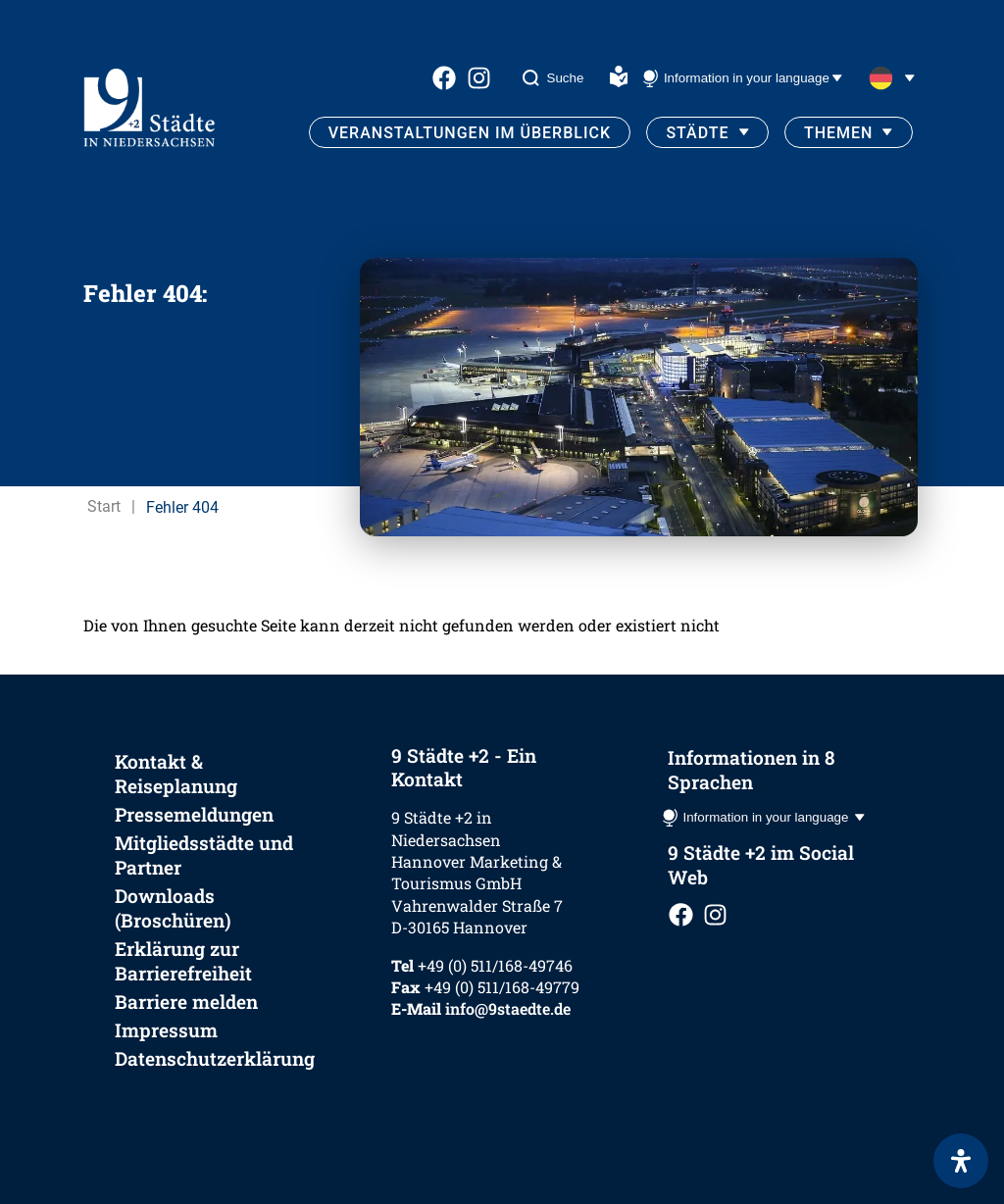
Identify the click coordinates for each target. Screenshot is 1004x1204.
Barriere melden (186, 1001)
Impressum (166, 1030)
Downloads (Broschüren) (173, 907)
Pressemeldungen (194, 814)
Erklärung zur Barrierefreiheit (183, 960)
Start (104, 506)
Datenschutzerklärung (215, 1058)
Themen (839, 133)
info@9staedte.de (508, 1008)
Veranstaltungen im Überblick (469, 133)
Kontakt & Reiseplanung (176, 773)
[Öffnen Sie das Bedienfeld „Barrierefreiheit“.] (960, 1160)
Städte (697, 133)
